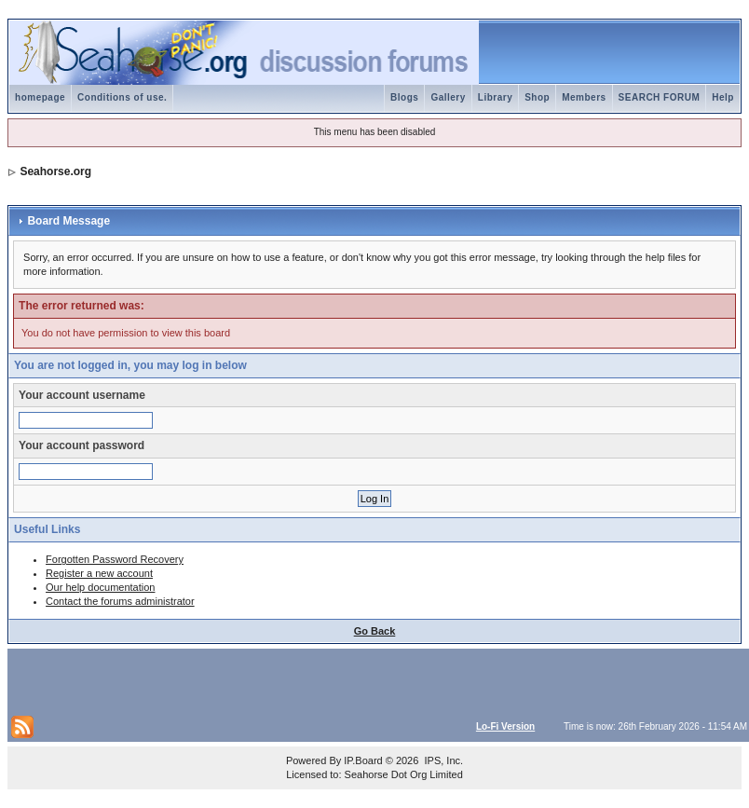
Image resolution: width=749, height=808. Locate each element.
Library (495, 97)
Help (723, 97)
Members (584, 97)
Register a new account (99, 573)
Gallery (447, 97)
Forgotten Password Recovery (115, 559)
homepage (40, 97)
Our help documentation (100, 587)
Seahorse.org (55, 171)
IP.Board (363, 760)
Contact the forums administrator (120, 601)
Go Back (375, 631)
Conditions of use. (122, 97)
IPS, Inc (442, 760)
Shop (537, 97)
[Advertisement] (229, 680)
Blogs (404, 97)
